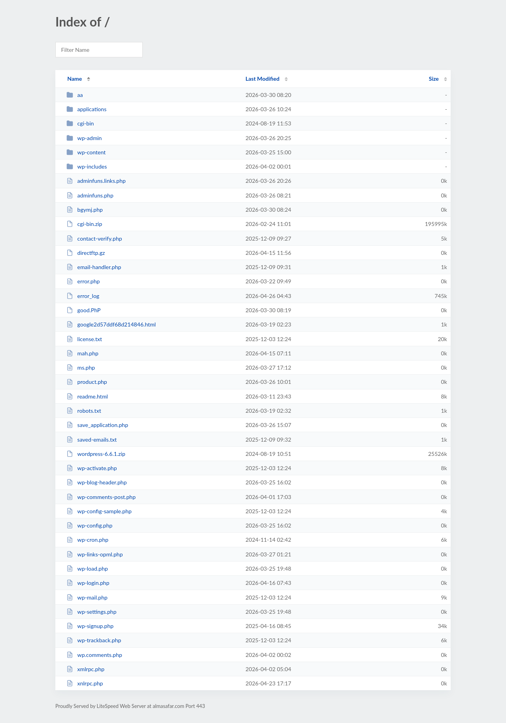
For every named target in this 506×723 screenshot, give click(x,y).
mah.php (82, 353)
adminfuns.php (89, 195)
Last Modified (262, 78)
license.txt (84, 339)
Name (74, 78)
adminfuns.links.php (96, 180)
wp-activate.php (91, 468)
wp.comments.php (94, 654)
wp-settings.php (91, 611)
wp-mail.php (87, 597)
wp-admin (84, 138)
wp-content (86, 152)
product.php (86, 381)
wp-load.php (87, 568)
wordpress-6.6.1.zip (95, 453)
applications (86, 109)
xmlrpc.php (85, 669)
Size (434, 78)
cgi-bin (80, 123)
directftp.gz (85, 252)
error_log (82, 295)
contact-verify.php (94, 238)
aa (74, 94)
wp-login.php (87, 582)
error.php (83, 281)
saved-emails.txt (91, 439)
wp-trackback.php (93, 640)
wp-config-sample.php (99, 511)
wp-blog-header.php (96, 482)
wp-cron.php (87, 539)
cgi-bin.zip (84, 223)
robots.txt (83, 410)
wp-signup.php (89, 625)
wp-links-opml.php (94, 554)
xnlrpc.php (84, 683)
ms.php (80, 367)
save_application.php (97, 424)
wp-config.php (89, 525)
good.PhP (83, 310)
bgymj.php (84, 209)
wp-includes (86, 166)
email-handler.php (93, 267)
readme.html (87, 396)
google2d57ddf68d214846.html (111, 324)
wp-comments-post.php (101, 496)
